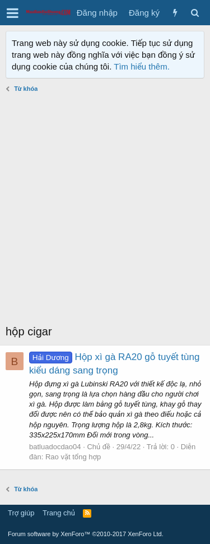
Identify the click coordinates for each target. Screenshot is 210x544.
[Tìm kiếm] (194, 12)
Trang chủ (59, 513)
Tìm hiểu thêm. (142, 66)
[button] (12, 13)
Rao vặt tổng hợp (73, 457)
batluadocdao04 (55, 446)
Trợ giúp (21, 513)
